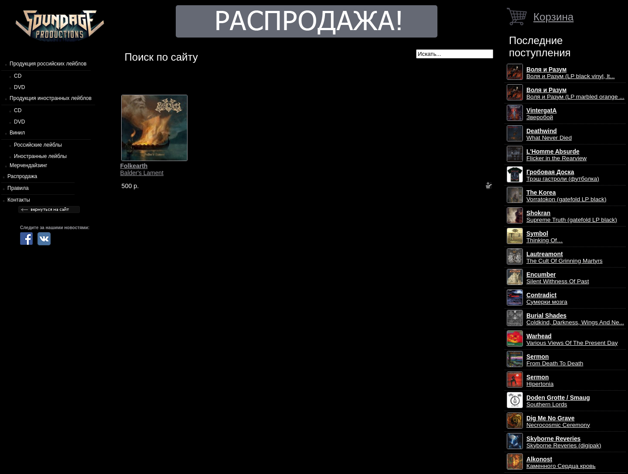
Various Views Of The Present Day (572, 339)
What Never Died (549, 134)
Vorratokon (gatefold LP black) (566, 196)
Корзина (553, 17)
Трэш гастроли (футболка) (562, 175)
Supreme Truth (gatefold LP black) (571, 216)
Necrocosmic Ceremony (558, 421)
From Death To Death (554, 360)
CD (17, 76)
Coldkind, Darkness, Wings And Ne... (575, 319)
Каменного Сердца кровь (561, 462)
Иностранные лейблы (40, 156)
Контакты (18, 200)
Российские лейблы (38, 145)
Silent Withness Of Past (557, 278)
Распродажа (22, 176)
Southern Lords (558, 401)
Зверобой (541, 113)
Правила (18, 188)
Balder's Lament (142, 169)
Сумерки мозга (546, 298)
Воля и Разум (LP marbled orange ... (575, 93)
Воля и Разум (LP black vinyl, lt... (570, 72)
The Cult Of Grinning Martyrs (564, 257)
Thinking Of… (544, 237)
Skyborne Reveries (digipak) (563, 442)
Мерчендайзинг (28, 165)
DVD (19, 87)
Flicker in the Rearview (556, 154)
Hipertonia (539, 380)
